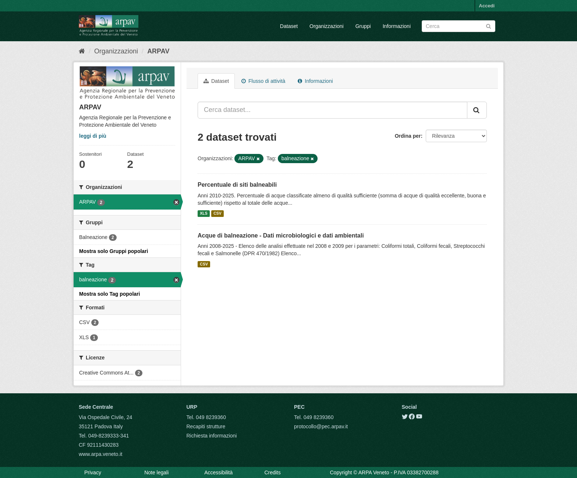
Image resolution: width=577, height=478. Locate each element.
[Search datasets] (458, 26)
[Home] (82, 51)
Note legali (156, 472)
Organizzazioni (326, 26)
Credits (272, 472)
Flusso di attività (263, 81)
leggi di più (92, 136)
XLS (203, 213)
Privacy (92, 472)
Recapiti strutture (206, 426)
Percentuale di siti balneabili (237, 185)
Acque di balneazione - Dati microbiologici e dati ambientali (281, 235)
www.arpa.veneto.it (100, 454)
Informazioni (397, 26)
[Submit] (488, 25)
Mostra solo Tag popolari (109, 294)
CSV (217, 213)
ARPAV (158, 51)
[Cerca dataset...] (332, 110)
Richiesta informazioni (212, 436)
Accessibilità (218, 472)
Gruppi (363, 26)
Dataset (289, 26)
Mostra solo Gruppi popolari (113, 251)
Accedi (487, 5)
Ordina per (408, 136)
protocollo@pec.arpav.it (321, 426)
